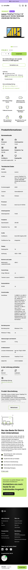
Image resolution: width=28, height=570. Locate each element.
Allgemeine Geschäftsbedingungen (20, 534)
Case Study (17, 527)
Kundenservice (4, 520)
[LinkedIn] (2, 549)
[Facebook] (7, 549)
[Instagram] (11, 549)
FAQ (2, 523)
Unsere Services (18, 523)
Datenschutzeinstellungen (20, 539)
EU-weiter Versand (15, 1)
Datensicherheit (4, 535)
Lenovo (4, 14)
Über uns (17, 525)
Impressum (17, 541)
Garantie (3, 533)
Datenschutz (17, 537)
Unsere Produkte (18, 520)
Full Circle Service (5, 537)
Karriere (3, 525)
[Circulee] (6, 5)
